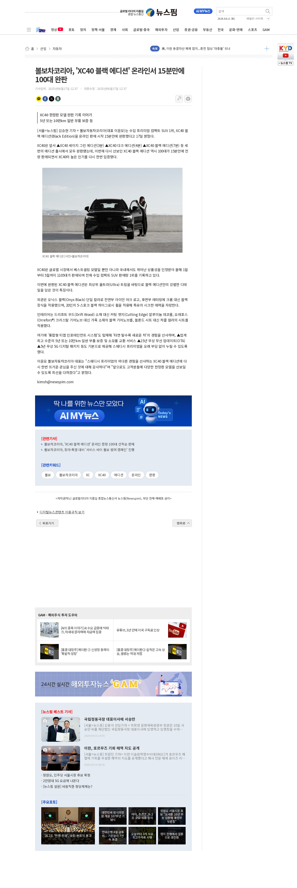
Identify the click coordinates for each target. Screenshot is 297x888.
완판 (152, 474)
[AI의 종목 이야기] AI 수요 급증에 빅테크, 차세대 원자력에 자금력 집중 (85, 630)
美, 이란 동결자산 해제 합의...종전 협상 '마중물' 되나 (196, 48)
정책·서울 (98, 29)
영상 (57, 29)
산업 (176, 29)
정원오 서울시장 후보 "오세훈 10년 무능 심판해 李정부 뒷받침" (171, 816)
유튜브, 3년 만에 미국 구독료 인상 (138, 630)
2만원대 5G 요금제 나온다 (61, 780)
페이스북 (45, 98)
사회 (125, 29)
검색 (268, 11)
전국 (221, 29)
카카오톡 (38, 98)
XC (88, 474)
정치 (83, 29)
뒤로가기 (48, 523)
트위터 (51, 98)
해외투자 (161, 29)
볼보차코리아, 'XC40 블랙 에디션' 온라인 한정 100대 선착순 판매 (89, 444)
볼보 (48, 474)
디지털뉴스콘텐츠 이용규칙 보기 (62, 511)
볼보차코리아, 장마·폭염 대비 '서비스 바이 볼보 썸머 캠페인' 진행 (89, 449)
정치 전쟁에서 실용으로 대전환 (171, 835)
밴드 (58, 98)
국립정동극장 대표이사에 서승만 (109, 719)
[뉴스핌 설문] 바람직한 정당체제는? (67, 786)
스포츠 (252, 29)
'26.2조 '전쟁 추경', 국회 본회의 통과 (68, 835)
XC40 (102, 474)
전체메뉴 (29, 29)
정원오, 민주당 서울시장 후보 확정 (66, 775)
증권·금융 (191, 29)
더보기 (266, 48)
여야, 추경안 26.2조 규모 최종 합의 (142, 816)
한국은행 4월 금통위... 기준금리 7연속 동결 (113, 835)
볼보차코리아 (68, 474)
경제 (113, 29)
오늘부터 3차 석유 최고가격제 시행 (142, 835)
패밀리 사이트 (254, 18)
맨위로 (181, 523)
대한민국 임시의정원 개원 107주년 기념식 (113, 816)
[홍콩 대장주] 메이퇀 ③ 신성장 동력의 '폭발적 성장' (85, 652)
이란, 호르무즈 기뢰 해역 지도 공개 (112, 748)
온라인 (136, 474)
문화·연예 (236, 29)
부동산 (207, 29)
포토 (71, 29)
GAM (266, 29)
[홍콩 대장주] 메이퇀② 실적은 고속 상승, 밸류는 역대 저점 (141, 652)
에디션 (118, 474)
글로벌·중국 (141, 29)
